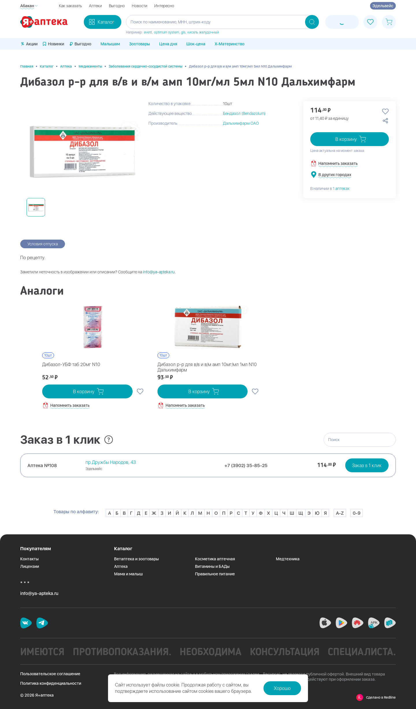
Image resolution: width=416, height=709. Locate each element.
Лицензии (29, 566)
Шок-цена (195, 44)
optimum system (166, 32)
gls (183, 32)
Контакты (29, 559)
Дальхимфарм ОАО (241, 123)
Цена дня (168, 44)
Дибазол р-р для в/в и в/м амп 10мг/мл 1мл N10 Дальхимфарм (207, 367)
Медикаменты (90, 66)
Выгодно (117, 5)
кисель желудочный (203, 32)
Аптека (66, 66)
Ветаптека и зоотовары (136, 559)
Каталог (46, 66)
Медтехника (288, 559)
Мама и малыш (128, 574)
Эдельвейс (382, 5)
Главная (26, 66)
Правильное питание (215, 574)
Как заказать (70, 5)
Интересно (164, 5)
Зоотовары (139, 44)
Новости (139, 5)
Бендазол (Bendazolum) (244, 113)
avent (148, 32)
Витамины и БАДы (212, 566)
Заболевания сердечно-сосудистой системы (145, 66)
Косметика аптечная (215, 559)
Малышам (110, 44)
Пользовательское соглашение (50, 673)
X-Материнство (229, 44)
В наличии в (330, 188)
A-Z (340, 513)
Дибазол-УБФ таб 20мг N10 (71, 364)
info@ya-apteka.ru (159, 272)
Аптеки (95, 5)
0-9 (357, 513)
